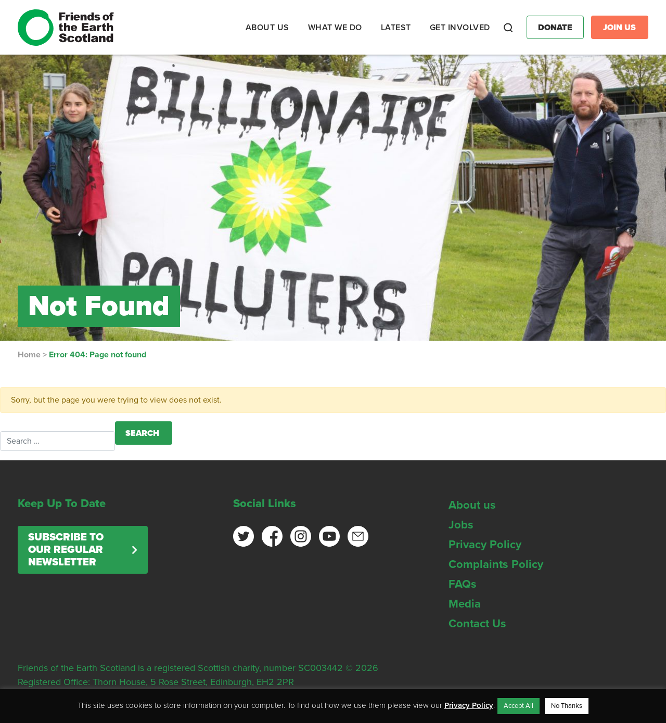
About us (472, 505)
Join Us (619, 27)
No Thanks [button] (566, 706)
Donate (555, 27)
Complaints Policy (496, 564)
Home (29, 355)
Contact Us (477, 623)
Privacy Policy (485, 544)
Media (465, 604)
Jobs (461, 525)
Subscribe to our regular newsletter (66, 550)
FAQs (463, 584)
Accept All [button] (518, 706)
